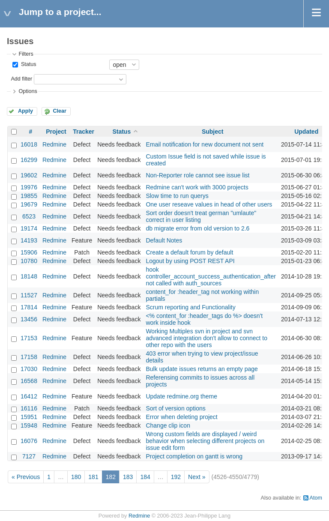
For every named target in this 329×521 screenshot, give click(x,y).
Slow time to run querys (177, 195)
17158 (29, 356)
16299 (29, 159)
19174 (29, 228)
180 (76, 476)
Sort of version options (175, 408)
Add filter (21, 79)
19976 (29, 187)
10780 (29, 261)
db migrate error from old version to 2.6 (197, 228)
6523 (29, 216)
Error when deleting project (181, 416)
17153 (29, 338)
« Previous (26, 476)
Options (27, 91)
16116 (29, 408)
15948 (29, 425)
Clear (59, 111)
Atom (316, 498)
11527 (29, 295)
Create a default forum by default (189, 252)
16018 (29, 144)
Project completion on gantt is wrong (194, 456)
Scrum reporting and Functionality (190, 307)
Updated (306, 131)
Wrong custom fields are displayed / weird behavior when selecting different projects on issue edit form (205, 441)
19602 (29, 175)
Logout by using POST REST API (190, 261)
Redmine (54, 144)
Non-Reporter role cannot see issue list (197, 175)
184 (145, 476)
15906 (29, 252)
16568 (29, 380)
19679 (29, 204)
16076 (29, 440)
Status (27, 64)
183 (128, 476)
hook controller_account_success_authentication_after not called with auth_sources (211, 276)
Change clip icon (168, 425)
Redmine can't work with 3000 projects (197, 187)
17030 (29, 368)
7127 (29, 456)
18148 (29, 276)
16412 (29, 396)
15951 (29, 416)
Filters (25, 54)
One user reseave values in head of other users (209, 204)
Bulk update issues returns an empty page (202, 368)
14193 (29, 240)
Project (56, 131)
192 (176, 476)
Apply (25, 111)
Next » (196, 476)
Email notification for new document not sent (204, 144)
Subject (213, 131)
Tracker (83, 131)
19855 (29, 195)
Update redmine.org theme (181, 396)
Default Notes (164, 240)
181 (93, 476)
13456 (29, 319)
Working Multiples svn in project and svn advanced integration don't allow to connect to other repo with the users (206, 338)
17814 (29, 307)
